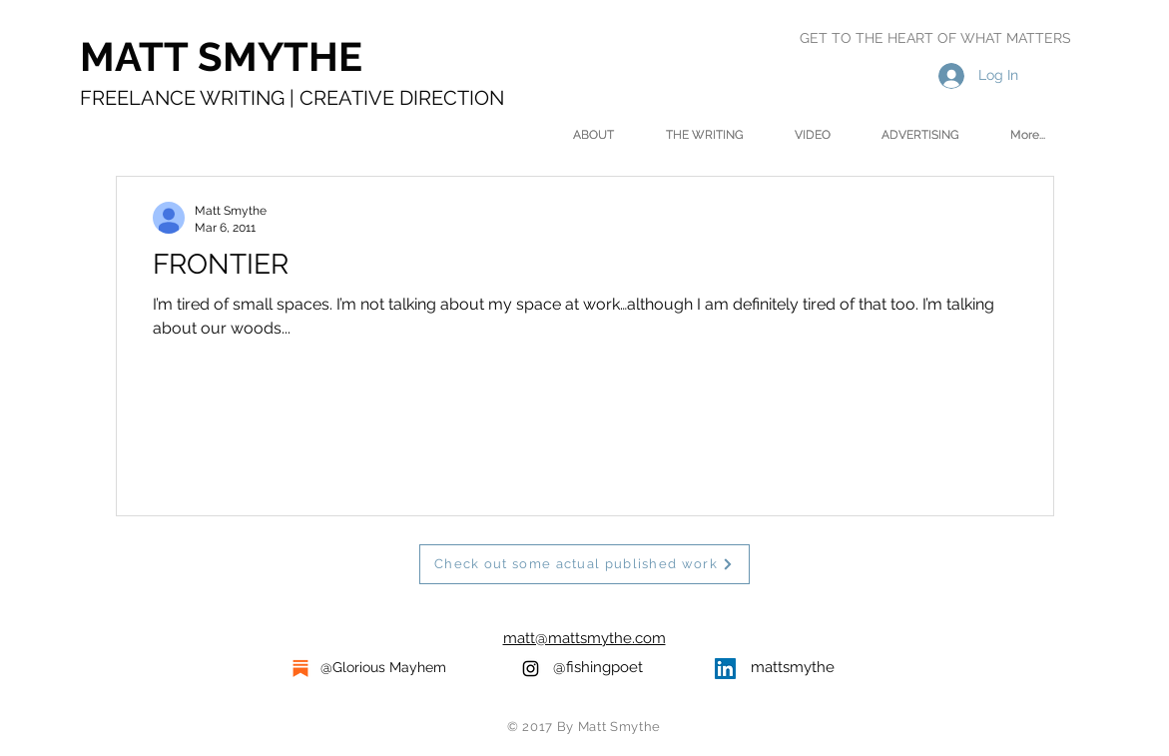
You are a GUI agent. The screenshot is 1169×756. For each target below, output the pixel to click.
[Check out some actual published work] (584, 564)
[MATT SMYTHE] (278, 57)
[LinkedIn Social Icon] (725, 668)
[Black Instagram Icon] (530, 668)
